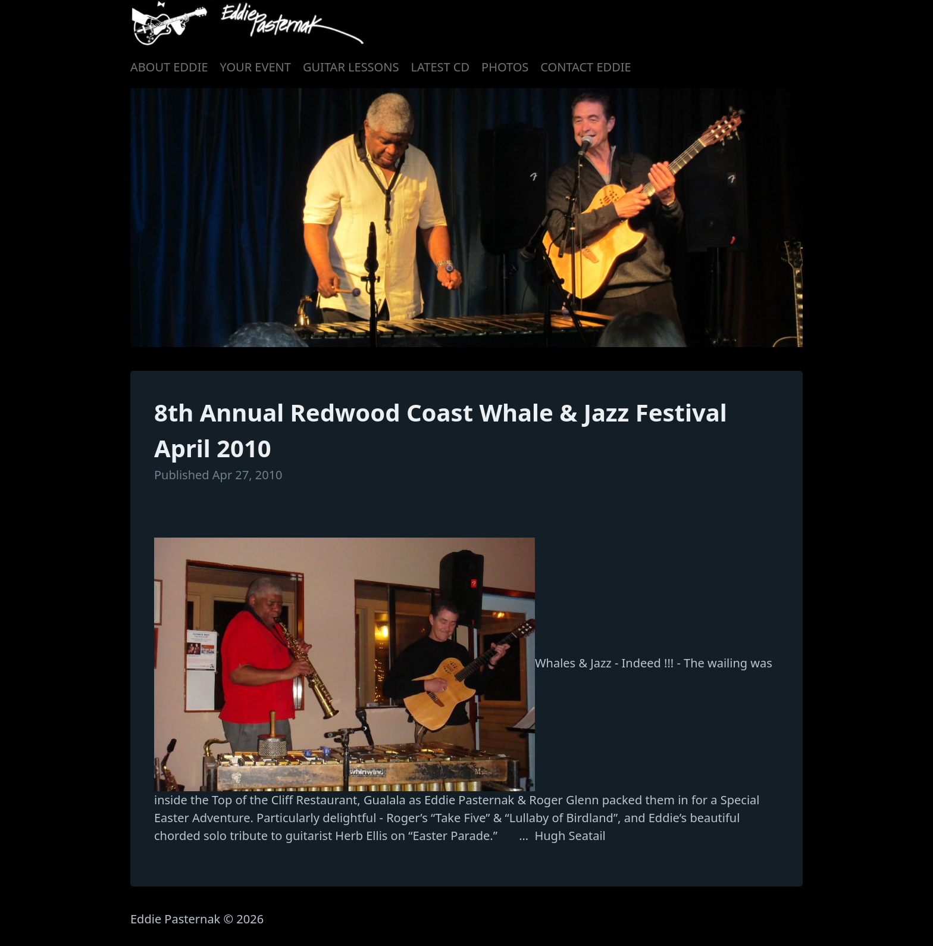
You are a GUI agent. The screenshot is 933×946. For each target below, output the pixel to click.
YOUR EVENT (255, 67)
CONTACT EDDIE (585, 67)
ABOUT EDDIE (169, 67)
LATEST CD (440, 67)
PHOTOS (504, 67)
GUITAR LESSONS (351, 67)
